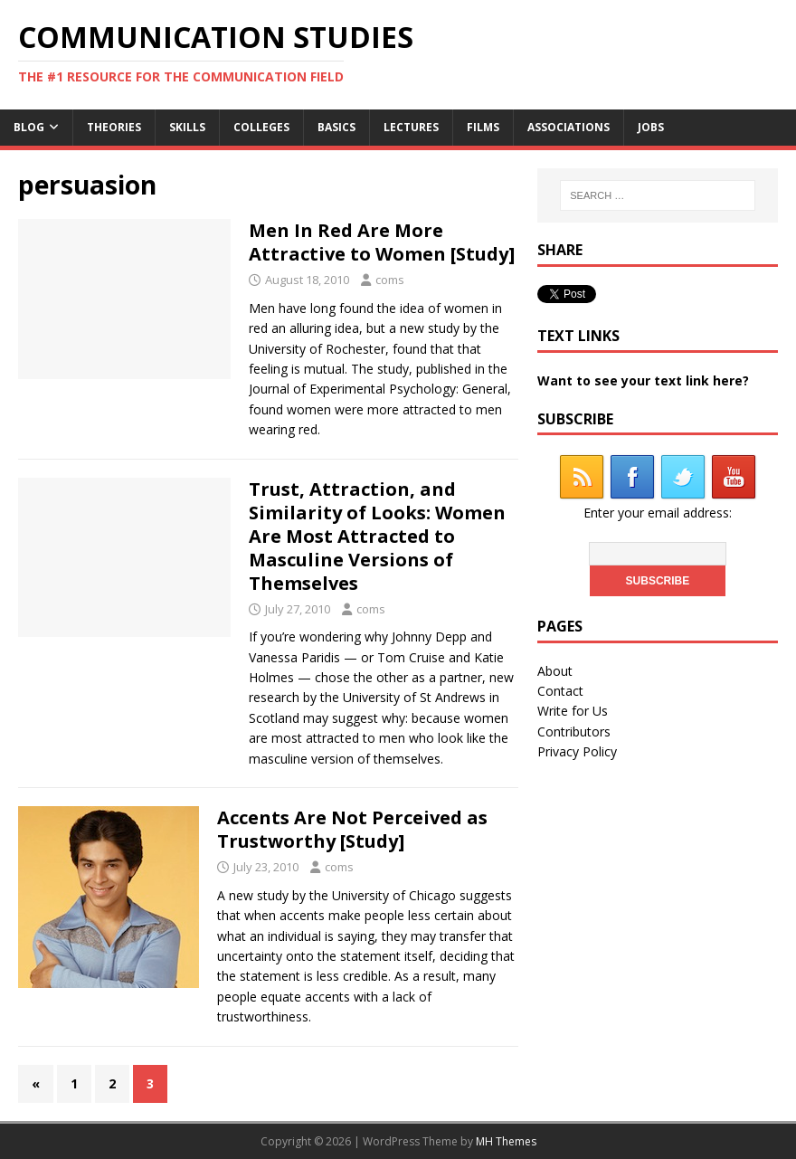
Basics (336, 127)
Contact (560, 690)
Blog (29, 127)
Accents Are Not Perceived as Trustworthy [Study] (352, 829)
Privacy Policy (577, 751)
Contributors (574, 731)
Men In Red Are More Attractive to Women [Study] (382, 242)
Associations (568, 127)
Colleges (261, 127)
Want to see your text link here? (643, 380)
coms (389, 279)
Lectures (411, 127)
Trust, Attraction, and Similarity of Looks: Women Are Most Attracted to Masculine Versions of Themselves (377, 536)
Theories (114, 127)
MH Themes (506, 1141)
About (555, 670)
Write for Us (572, 710)
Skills (187, 127)
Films (483, 127)
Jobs (651, 127)
